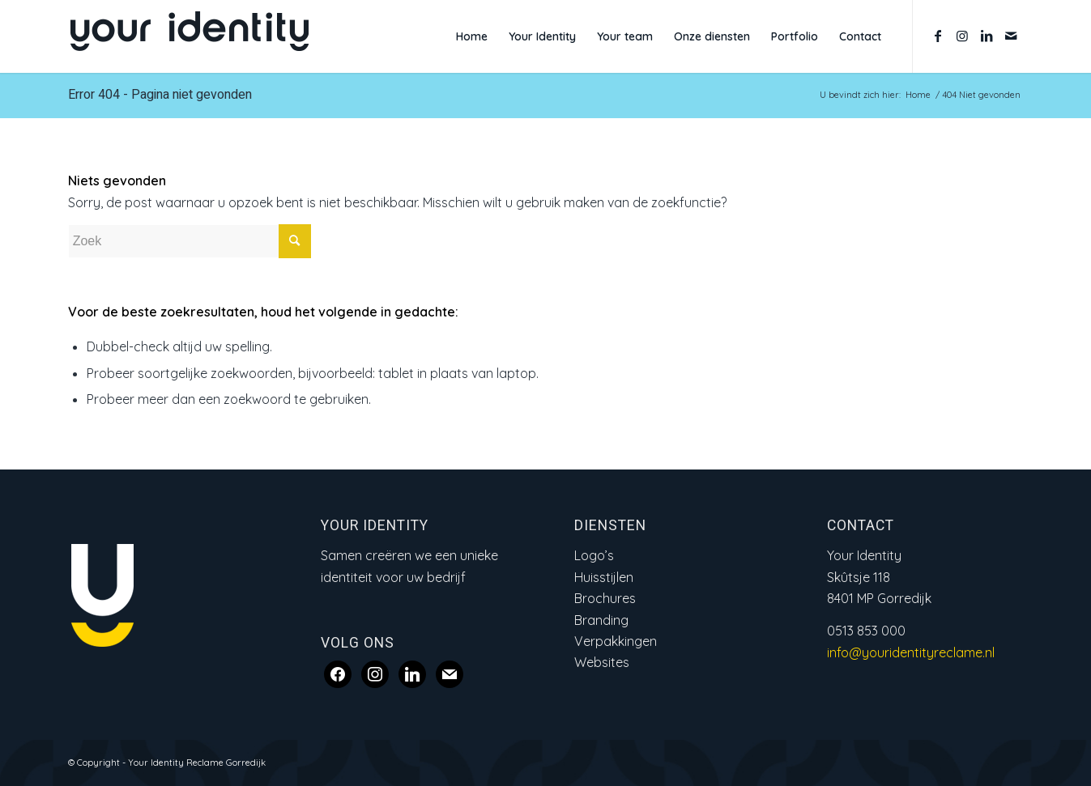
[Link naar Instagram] (962, 35)
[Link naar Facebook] (938, 35)
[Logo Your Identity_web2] (189, 36)
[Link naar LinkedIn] (986, 35)
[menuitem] (471, 36)
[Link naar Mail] (1011, 35)
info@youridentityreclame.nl (911, 652)
